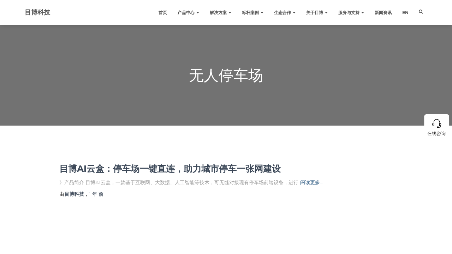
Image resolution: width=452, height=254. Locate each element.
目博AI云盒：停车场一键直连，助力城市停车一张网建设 (170, 168)
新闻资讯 (383, 12)
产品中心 (188, 12)
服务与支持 (351, 12)
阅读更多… (311, 182)
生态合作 (285, 12)
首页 (163, 12)
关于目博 (317, 12)
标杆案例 (252, 12)
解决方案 (220, 12)
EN (405, 12)
